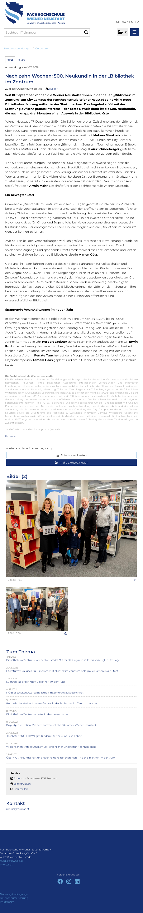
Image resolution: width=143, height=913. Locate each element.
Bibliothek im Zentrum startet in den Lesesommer (37, 714)
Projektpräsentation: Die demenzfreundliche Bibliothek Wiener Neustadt (51, 725)
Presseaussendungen (17, 48)
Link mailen (21, 788)
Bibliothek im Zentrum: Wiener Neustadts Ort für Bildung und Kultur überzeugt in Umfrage (63, 660)
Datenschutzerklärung (14, 897)
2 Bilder (53, 88)
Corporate (41, 48)
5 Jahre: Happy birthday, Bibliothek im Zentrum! (36, 681)
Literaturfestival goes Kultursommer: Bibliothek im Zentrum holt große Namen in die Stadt (62, 670)
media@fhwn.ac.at (17, 808)
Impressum (7, 901)
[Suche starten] (86, 32)
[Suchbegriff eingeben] (47, 32)
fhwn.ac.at (10, 436)
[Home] (33, 13)
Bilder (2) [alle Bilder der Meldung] (17, 476)
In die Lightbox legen (71, 462)
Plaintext (19, 778)
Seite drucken (22, 783)
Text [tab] (10, 59)
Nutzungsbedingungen (14, 894)
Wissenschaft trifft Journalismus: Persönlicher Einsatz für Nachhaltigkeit (51, 746)
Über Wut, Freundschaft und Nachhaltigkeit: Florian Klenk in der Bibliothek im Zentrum (60, 757)
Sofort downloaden (72, 455)
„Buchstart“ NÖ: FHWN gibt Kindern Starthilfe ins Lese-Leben (44, 735)
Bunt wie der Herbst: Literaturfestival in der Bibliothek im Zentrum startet (51, 703)
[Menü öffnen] (134, 32)
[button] (122, 32)
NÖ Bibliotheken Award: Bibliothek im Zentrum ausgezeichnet (45, 692)
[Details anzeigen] (135, 579)
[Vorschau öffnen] (71, 528)
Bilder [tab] (21, 59)
